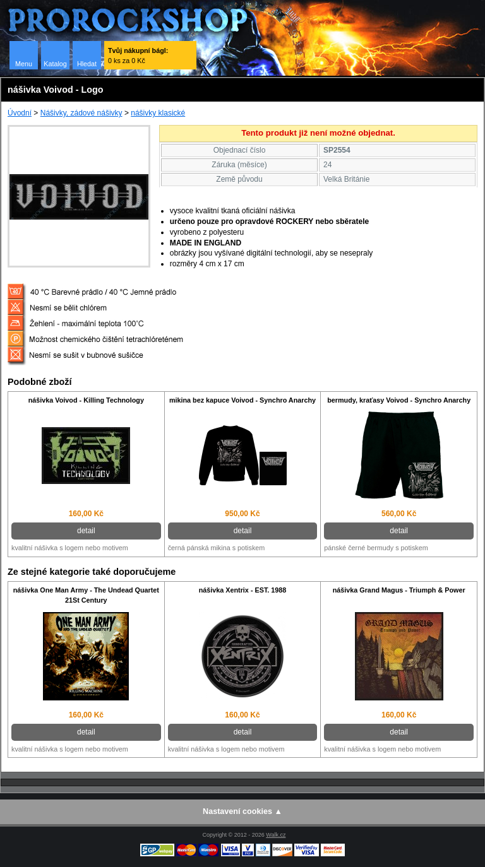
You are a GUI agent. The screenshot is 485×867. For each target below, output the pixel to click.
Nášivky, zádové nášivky (81, 113)
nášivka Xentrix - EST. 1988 (243, 590)
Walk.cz (275, 835)
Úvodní (20, 113)
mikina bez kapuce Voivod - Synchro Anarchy (242, 400)
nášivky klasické (158, 113)
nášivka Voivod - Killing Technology (86, 400)
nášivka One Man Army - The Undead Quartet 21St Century (86, 595)
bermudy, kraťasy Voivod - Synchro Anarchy (398, 400)
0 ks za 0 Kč (138, 55)
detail (86, 530)
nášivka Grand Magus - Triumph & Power (399, 590)
